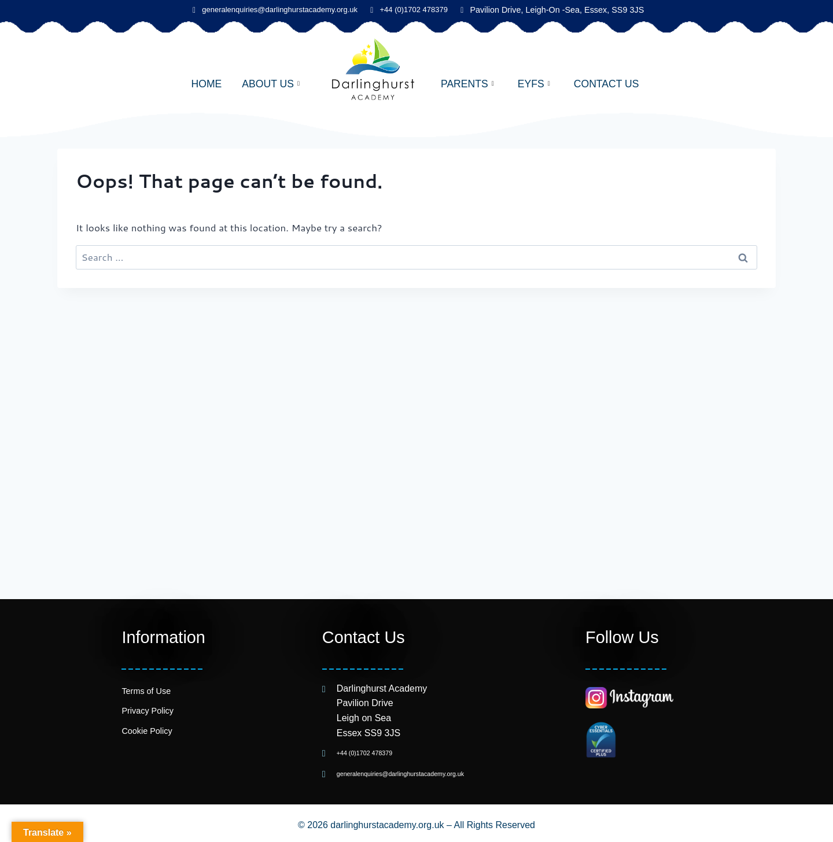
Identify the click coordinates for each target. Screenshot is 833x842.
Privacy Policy (147, 710)
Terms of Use (146, 691)
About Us (271, 84)
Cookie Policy (146, 731)
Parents (467, 84)
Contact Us (606, 84)
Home (206, 84)
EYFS (534, 84)
